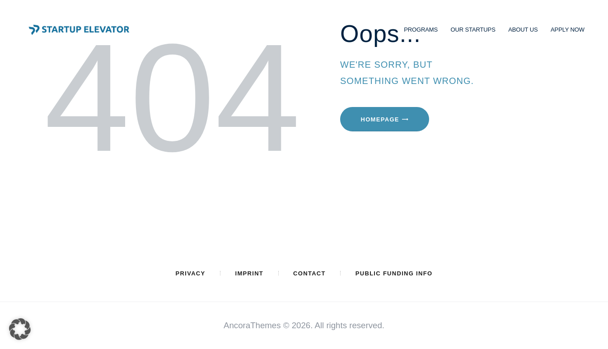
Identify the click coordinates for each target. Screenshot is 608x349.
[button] (20, 329)
